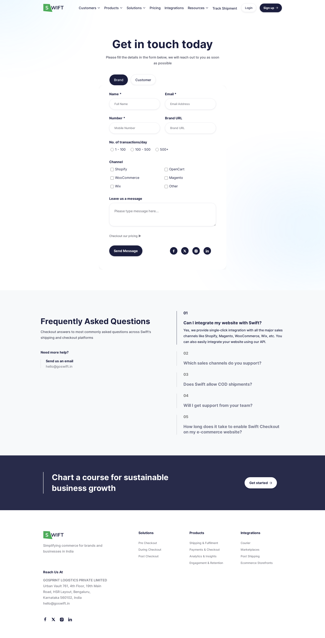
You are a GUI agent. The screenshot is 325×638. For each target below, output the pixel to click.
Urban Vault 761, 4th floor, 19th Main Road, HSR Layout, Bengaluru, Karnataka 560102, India (72, 592)
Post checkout (148, 556)
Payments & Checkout (204, 550)
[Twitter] (53, 619)
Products (111, 8)
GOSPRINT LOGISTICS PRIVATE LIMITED (75, 580)
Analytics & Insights (203, 556)
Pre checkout (147, 543)
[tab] (118, 79)
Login (248, 8)
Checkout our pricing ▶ (126, 236)
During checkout (149, 550)
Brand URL (173, 118)
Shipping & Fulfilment (203, 543)
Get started (260, 483)
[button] (89, 8)
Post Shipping (250, 556)
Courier (245, 543)
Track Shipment (224, 8)
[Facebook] (45, 619)
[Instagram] (62, 619)
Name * (115, 94)
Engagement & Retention (206, 563)
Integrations (174, 8)
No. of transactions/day (128, 142)
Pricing (155, 8)
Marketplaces (250, 550)
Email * (170, 94)
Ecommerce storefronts (257, 563)
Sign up (270, 8)
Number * (117, 118)
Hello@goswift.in (56, 603)
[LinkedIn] (70, 619)
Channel (116, 162)
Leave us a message (125, 198)
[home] (53, 8)
